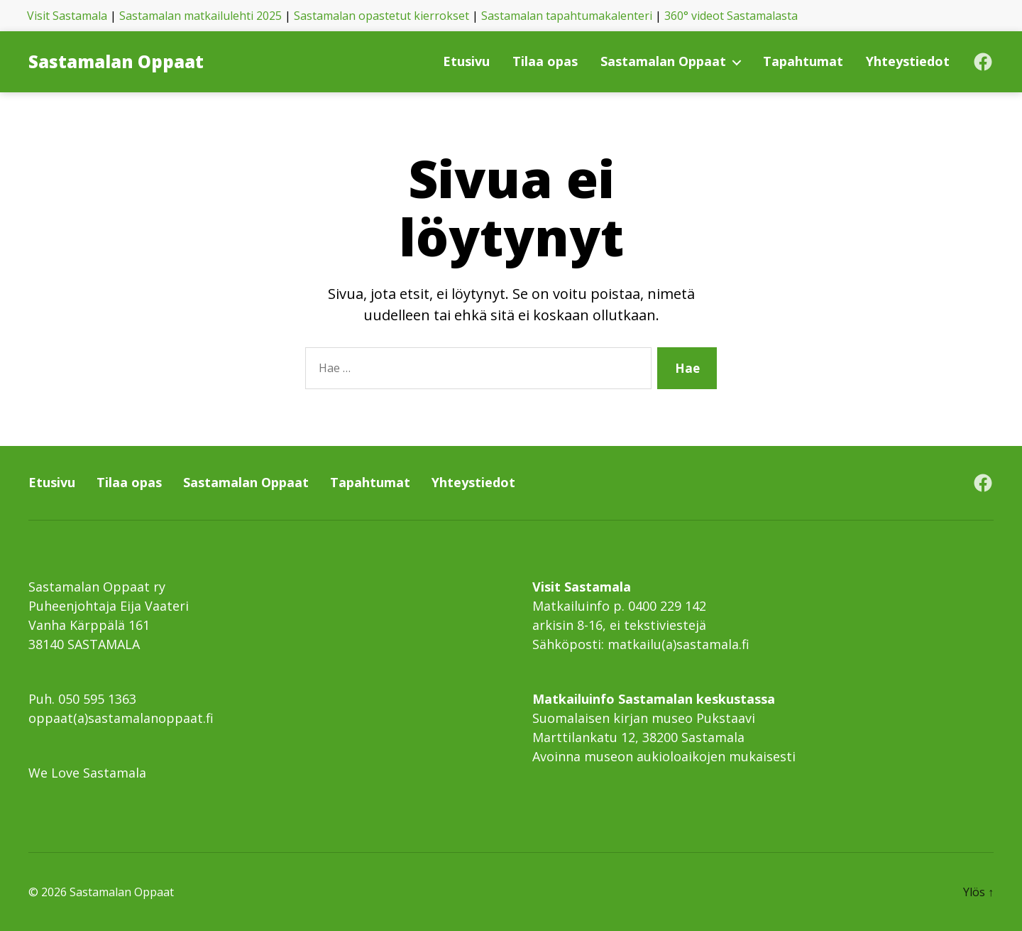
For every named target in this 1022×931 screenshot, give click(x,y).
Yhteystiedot (908, 62)
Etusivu (466, 62)
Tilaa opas (545, 62)
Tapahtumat (803, 62)
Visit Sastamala (67, 15)
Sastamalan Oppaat (116, 61)
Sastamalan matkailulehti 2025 (200, 15)
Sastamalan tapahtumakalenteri (566, 15)
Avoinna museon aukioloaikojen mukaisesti (664, 756)
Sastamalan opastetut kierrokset (381, 15)
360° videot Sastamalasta (731, 15)
